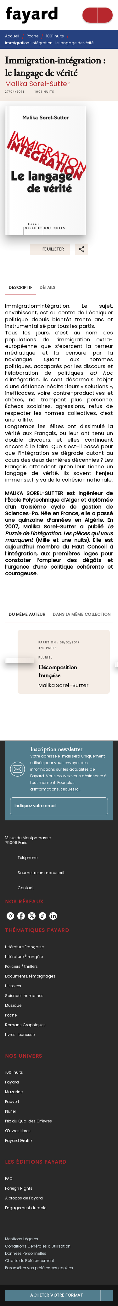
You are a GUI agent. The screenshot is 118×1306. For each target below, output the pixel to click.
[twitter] (31, 916)
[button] (44, 92)
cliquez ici (70, 789)
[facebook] (21, 916)
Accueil (12, 36)
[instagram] (10, 916)
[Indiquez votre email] (51, 806)
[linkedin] (53, 916)
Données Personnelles (25, 1253)
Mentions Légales (21, 1239)
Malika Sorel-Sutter (37, 83)
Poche (32, 36)
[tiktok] (42, 916)
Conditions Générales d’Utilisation (37, 1246)
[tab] (20, 287)
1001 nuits (55, 36)
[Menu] (97, 15)
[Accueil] (31, 15)
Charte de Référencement (29, 1260)
